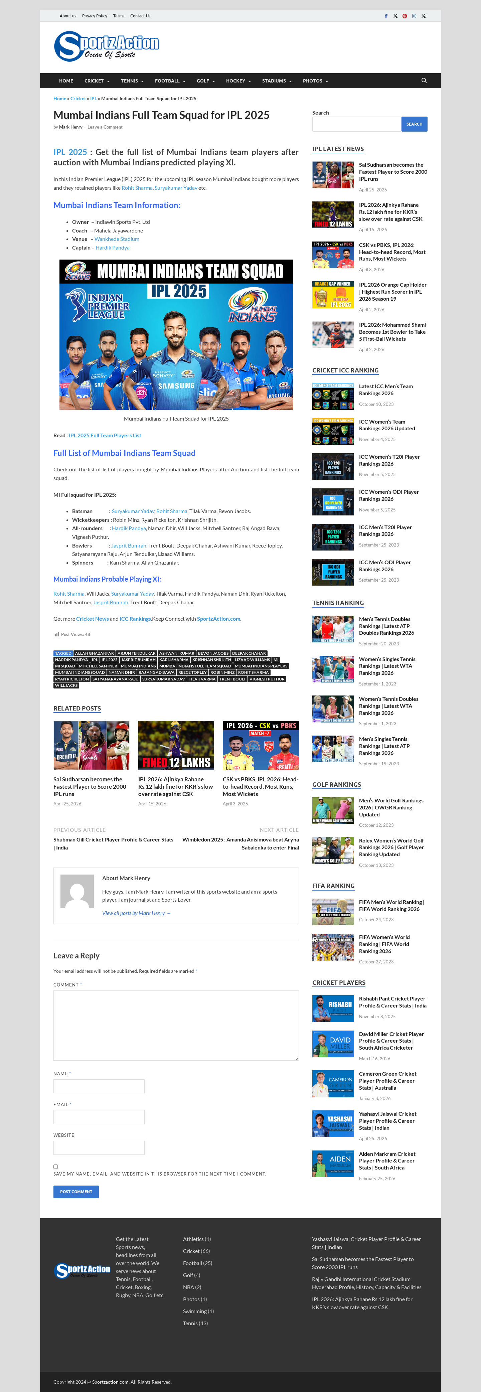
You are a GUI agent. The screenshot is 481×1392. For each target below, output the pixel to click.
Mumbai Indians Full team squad (195, 665)
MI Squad (65, 665)
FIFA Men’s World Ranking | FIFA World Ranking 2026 (392, 905)
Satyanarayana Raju (116, 678)
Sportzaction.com (110, 1382)
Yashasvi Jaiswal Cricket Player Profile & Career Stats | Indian (388, 1120)
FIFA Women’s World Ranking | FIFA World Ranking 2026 (384, 944)
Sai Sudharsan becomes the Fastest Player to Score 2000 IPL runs (89, 786)
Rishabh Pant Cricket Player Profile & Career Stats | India (393, 1002)
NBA (188, 1287)
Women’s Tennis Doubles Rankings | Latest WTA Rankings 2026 (389, 705)
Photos (312, 81)
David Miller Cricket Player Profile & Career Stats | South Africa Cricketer (391, 1041)
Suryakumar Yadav (176, 187)
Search (320, 112)
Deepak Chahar (249, 653)
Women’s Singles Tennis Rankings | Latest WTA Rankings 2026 (387, 666)
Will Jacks (66, 685)
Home (66, 81)
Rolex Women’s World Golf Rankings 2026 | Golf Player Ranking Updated (391, 847)
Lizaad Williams (252, 659)
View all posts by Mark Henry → (136, 913)
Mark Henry (71, 127)
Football (167, 81)
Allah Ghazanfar (94, 653)
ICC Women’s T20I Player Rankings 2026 (389, 460)
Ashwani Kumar (176, 653)
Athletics (193, 1239)
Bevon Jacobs (213, 653)
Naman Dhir (122, 672)
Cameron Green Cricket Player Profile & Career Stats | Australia (388, 1080)
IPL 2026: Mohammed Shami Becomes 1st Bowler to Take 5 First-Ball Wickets (392, 331)
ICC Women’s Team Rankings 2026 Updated (387, 425)
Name (62, 1073)
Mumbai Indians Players (261, 665)
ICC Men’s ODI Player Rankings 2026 (385, 565)
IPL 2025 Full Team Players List (105, 435)
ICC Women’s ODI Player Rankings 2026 (389, 495)
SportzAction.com (218, 618)
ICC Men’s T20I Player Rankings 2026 (385, 530)
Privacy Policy (94, 15)
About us (68, 15)
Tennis (129, 81)
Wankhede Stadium (117, 239)
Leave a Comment (105, 127)
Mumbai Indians (138, 665)
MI (276, 659)
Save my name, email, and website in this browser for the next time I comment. (160, 1174)
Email (62, 1104)
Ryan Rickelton (72, 678)
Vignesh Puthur (267, 678)
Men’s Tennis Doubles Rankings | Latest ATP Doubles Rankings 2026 (386, 626)
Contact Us (140, 15)
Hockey (235, 81)
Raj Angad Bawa (157, 672)
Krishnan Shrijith (211, 659)
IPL (93, 98)
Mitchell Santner (98, 665)
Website (63, 1135)
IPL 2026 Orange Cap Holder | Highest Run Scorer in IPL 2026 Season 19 (393, 291)
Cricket (94, 81)
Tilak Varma (202, 678)
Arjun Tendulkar (137, 653)
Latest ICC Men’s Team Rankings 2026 (386, 389)
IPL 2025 (70, 152)
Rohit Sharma (137, 187)
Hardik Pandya (113, 247)
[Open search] (424, 81)
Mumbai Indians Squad (80, 672)
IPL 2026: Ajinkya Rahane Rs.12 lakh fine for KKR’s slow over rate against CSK (175, 786)
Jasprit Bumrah (128, 545)
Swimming (195, 1311)
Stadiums (274, 81)
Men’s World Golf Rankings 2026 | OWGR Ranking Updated (391, 807)
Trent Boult (232, 678)
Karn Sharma (174, 659)
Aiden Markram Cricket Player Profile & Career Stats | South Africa (387, 1160)
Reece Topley (192, 672)
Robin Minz (222, 672)
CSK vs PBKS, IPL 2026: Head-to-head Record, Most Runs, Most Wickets (261, 786)
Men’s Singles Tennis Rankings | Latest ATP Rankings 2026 (384, 746)
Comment (67, 984)
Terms (118, 15)
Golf (203, 81)
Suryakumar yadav (163, 678)
